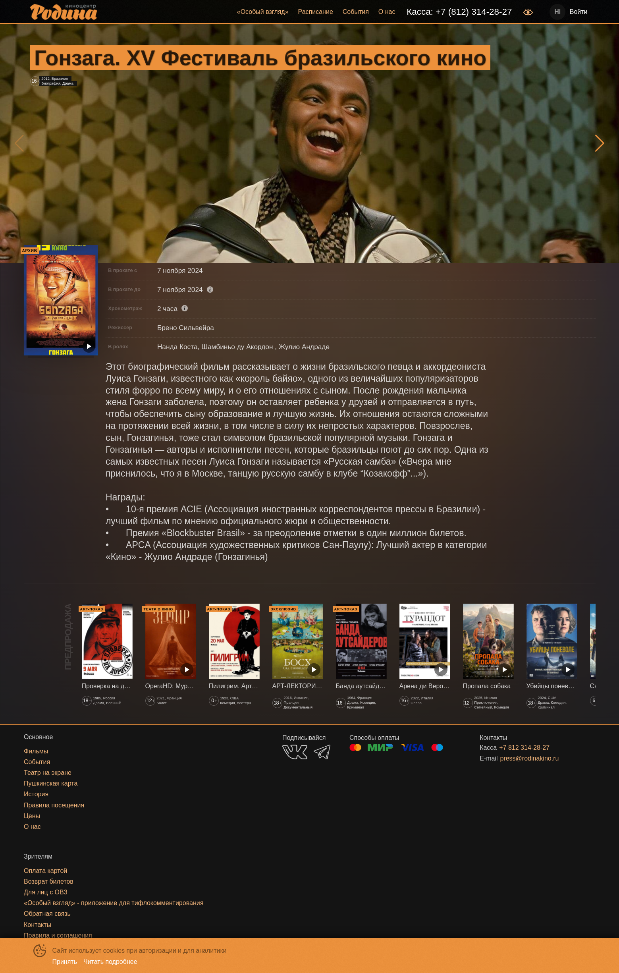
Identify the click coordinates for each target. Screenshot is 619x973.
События (356, 11)
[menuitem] (262, 12)
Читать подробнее (110, 961)
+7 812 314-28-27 (524, 747)
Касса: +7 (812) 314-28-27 (459, 12)
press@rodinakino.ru (529, 758)
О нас (386, 11)
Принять (64, 961)
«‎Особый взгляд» (263, 11)
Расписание (315, 11)
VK (294, 752)
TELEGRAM (322, 752)
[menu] (311, 12)
